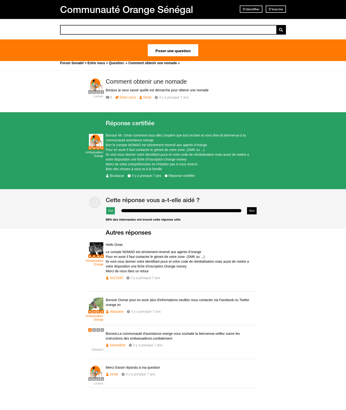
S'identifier (251, 9)
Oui (110, 210)
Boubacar (117, 176)
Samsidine (117, 345)
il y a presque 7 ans (146, 176)
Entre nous (127, 97)
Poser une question (173, 50)
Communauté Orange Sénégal (126, 9)
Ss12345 (116, 278)
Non (252, 210)
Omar (147, 97)
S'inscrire (276, 9)
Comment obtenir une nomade (146, 81)
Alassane (117, 311)
